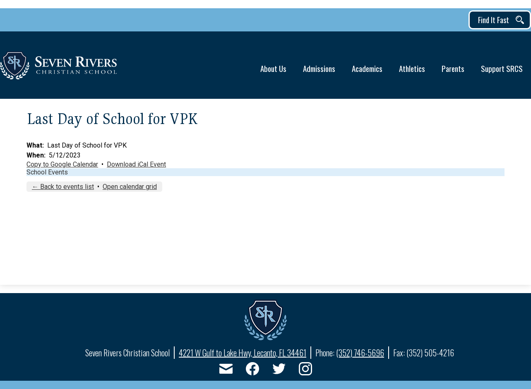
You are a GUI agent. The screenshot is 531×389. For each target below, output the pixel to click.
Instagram (305, 370)
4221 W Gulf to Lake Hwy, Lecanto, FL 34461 (242, 352)
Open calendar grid (130, 187)
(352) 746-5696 (360, 352)
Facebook (252, 370)
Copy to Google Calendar (62, 164)
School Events (47, 172)
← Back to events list (63, 187)
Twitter (279, 370)
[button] (273, 65)
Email (226, 370)
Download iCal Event (136, 164)
